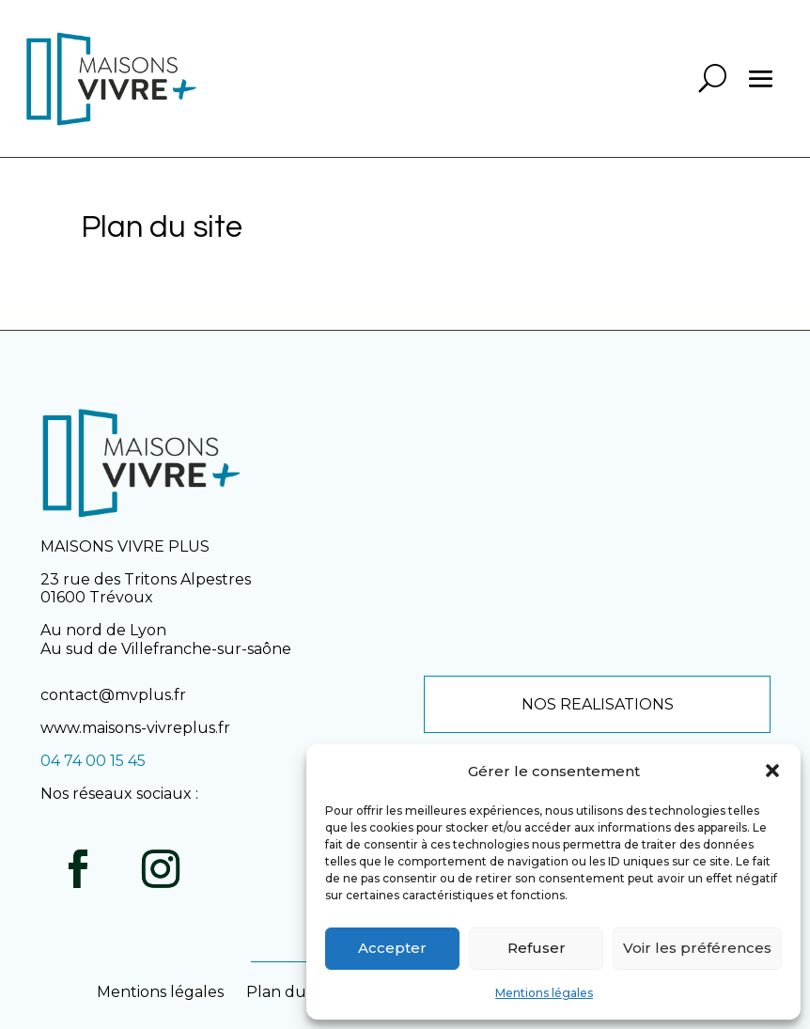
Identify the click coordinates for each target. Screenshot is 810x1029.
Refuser (536, 948)
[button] (772, 770)
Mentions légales (544, 993)
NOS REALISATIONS (598, 704)
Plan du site (290, 992)
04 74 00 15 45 (93, 761)
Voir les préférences (697, 948)
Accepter (392, 948)
